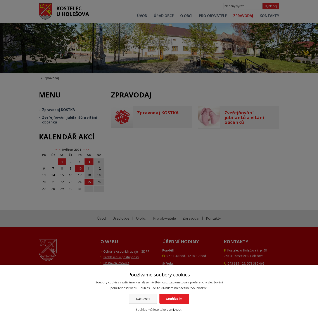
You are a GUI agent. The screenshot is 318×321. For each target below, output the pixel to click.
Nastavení (143, 299)
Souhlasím (174, 299)
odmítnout (174, 309)
